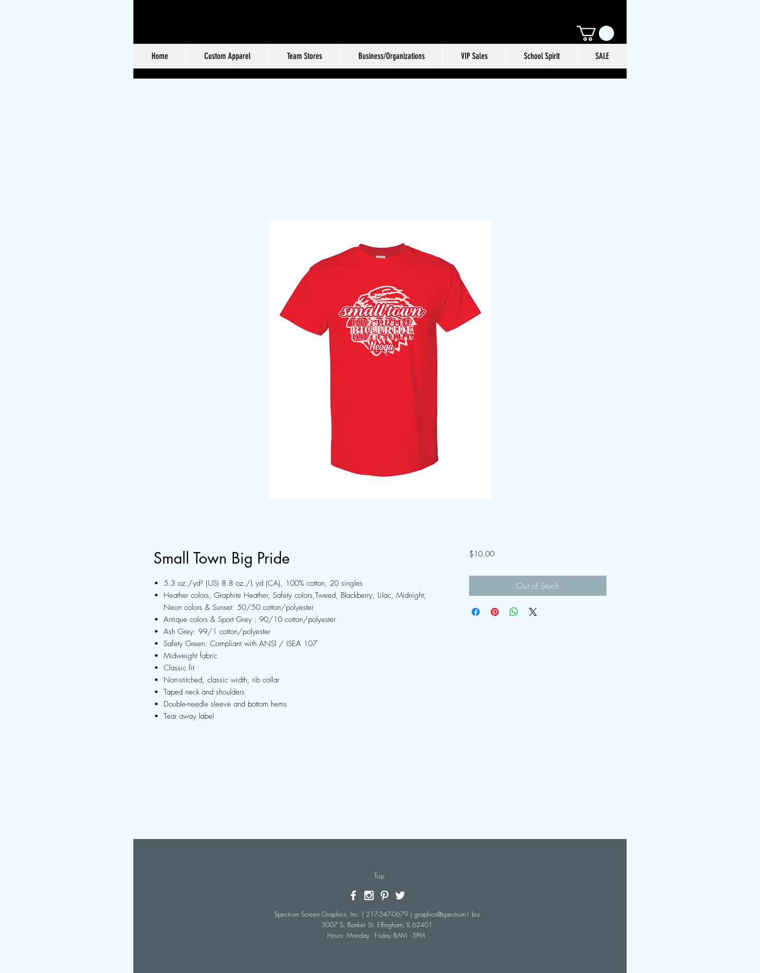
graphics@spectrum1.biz (447, 914)
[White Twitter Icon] (400, 895)
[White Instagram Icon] (368, 895)
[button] (595, 33)
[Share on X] (533, 612)
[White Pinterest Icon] (384, 895)
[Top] (379, 876)
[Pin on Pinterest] (495, 612)
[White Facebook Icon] (353, 895)
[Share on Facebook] (476, 612)
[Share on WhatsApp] (514, 612)
